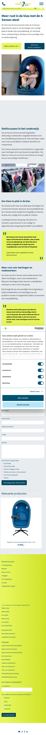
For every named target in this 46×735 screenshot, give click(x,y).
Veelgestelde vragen (8, 586)
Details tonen (35, 391)
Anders (5, 478)
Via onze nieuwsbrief (10, 475)
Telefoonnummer (8, 427)
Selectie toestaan (23, 405)
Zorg (5, 701)
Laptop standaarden (9, 663)
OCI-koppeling (7, 579)
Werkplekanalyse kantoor (10, 673)
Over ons (5, 608)
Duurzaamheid (7, 626)
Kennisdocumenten (8, 634)
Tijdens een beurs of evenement (14, 472)
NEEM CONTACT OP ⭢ (11, 46)
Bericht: (4, 443)
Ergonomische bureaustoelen (12, 645)
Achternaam (6, 419)
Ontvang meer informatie (14, 482)
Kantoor (7, 698)
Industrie (7, 709)
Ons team (5, 615)
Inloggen (5, 576)
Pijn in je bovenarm (8, 666)
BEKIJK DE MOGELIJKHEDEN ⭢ (34, 46)
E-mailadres (6, 686)
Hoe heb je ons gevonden (10, 460)
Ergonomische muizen (9, 649)
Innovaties (5, 622)
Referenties (5, 612)
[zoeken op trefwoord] (17, 8)
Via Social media (8, 466)
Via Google (6, 463)
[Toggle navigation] (41, 4)
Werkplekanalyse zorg (9, 677)
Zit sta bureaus (7, 656)
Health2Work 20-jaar (9, 637)
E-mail (4, 435)
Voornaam (5, 410)
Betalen (4, 569)
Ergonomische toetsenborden (12, 652)
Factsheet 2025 (7, 630)
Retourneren (6, 572)
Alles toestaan (23, 398)
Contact (4, 583)
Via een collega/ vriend (10, 469)
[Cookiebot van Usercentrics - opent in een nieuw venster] (35, 328)
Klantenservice (8, 561)
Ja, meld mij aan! (9, 715)
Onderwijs (7, 705)
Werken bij (5, 619)
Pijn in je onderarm (8, 670)
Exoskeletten (6, 659)
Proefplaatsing (7, 565)
